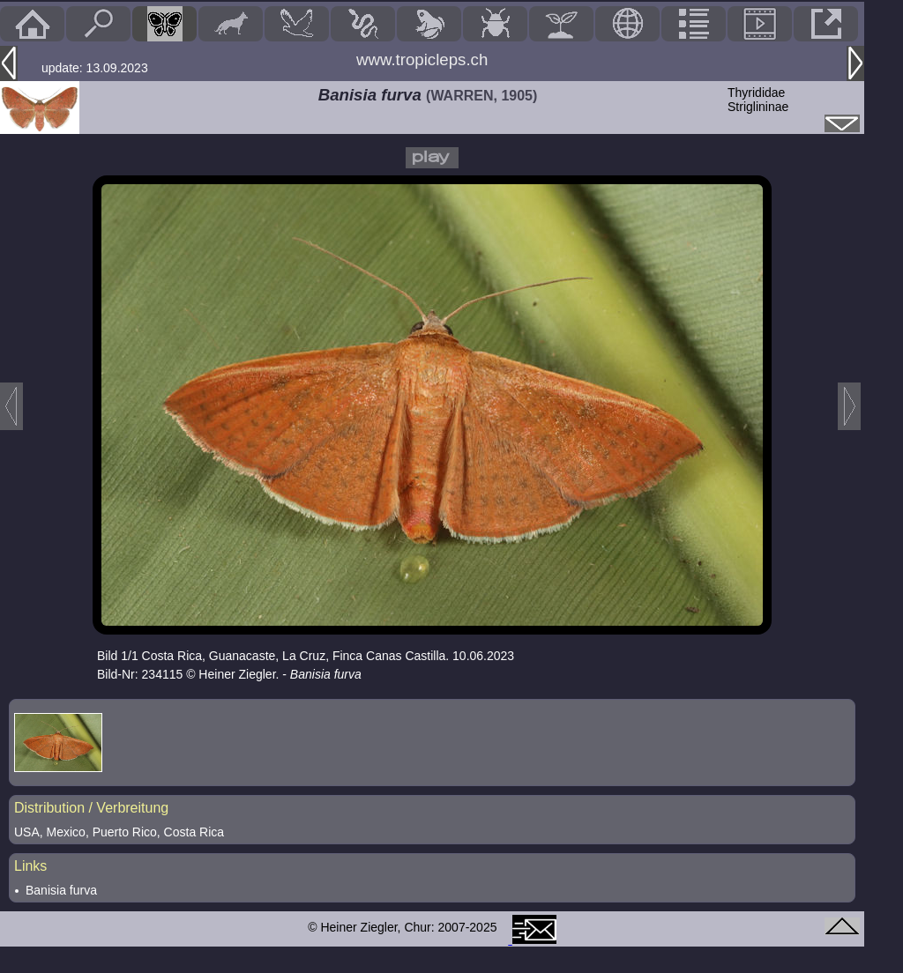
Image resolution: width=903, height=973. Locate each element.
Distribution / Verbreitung (91, 807)
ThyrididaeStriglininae (758, 99)
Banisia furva (61, 890)
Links (30, 865)
